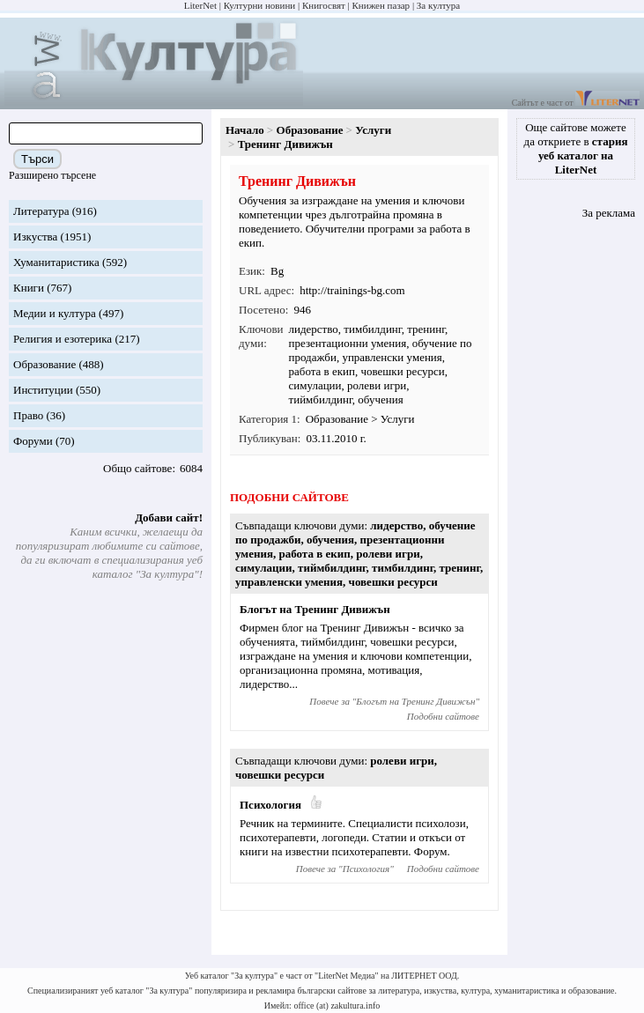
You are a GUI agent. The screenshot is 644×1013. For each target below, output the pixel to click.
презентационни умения (348, 343)
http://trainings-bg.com (352, 290)
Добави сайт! (169, 517)
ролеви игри (376, 385)
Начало (245, 130)
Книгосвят (323, 5)
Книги (28, 287)
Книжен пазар (381, 5)
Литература (41, 211)
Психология (270, 804)
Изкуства (35, 236)
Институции (43, 389)
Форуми (33, 440)
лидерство (313, 329)
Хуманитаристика (56, 262)
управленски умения (391, 357)
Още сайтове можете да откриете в (576, 148)
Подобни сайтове (443, 716)
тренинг (426, 329)
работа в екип (322, 371)
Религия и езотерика (62, 338)
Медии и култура (54, 313)
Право (28, 415)
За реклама (608, 212)
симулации (315, 385)
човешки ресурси (402, 371)
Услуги (373, 130)
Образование (44, 364)
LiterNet (200, 5)
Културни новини (259, 5)
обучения (380, 399)
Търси (37, 159)
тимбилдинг (372, 329)
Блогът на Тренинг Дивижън (315, 609)
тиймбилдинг (320, 399)
